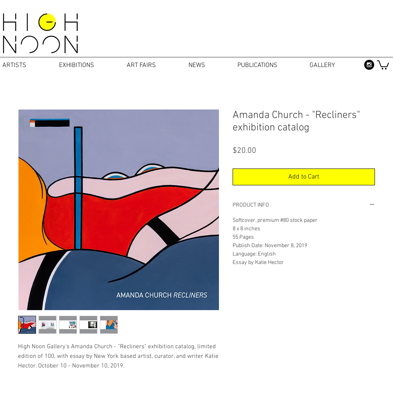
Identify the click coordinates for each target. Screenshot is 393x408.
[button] (383, 64)
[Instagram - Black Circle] (369, 65)
